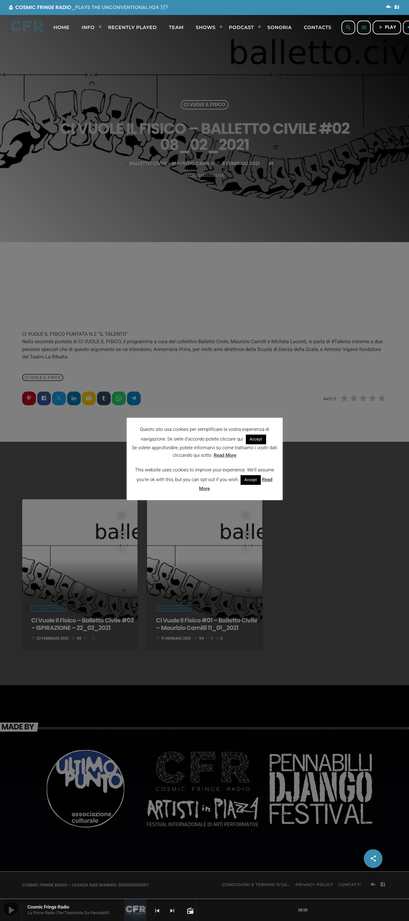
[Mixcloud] (388, 7)
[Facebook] (396, 7)
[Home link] (27, 27)
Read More (225, 455)
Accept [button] (256, 439)
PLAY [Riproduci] (386, 27)
